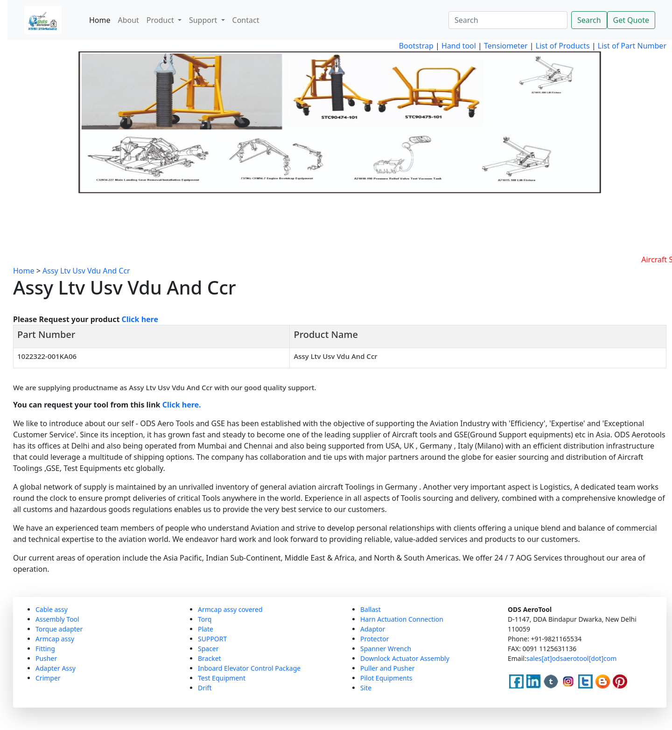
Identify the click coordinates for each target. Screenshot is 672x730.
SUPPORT (212, 638)
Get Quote (631, 20)
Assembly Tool (57, 619)
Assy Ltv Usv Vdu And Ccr (86, 271)
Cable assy (51, 609)
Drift (204, 687)
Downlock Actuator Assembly (404, 658)
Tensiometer (505, 46)
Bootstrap (416, 46)
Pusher (46, 658)
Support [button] (204, 20)
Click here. (181, 405)
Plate (205, 629)
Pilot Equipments (386, 678)
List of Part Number (632, 46)
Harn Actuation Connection (401, 619)
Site (365, 687)
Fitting (45, 648)
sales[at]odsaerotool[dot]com (571, 658)
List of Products (562, 46)
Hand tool (458, 46)
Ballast (370, 609)
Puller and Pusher (387, 668)
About (128, 20)
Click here (140, 319)
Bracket (209, 658)
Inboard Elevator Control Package (249, 668)
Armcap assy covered (230, 609)
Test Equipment (221, 678)
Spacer (208, 648)
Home (100, 20)
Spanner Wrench (385, 648)
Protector (374, 638)
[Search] (507, 20)
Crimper (48, 678)
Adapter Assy (55, 668)
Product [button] (161, 20)
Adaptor (372, 629)
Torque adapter (59, 629)
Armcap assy (54, 638)
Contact (245, 20)
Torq (204, 619)
